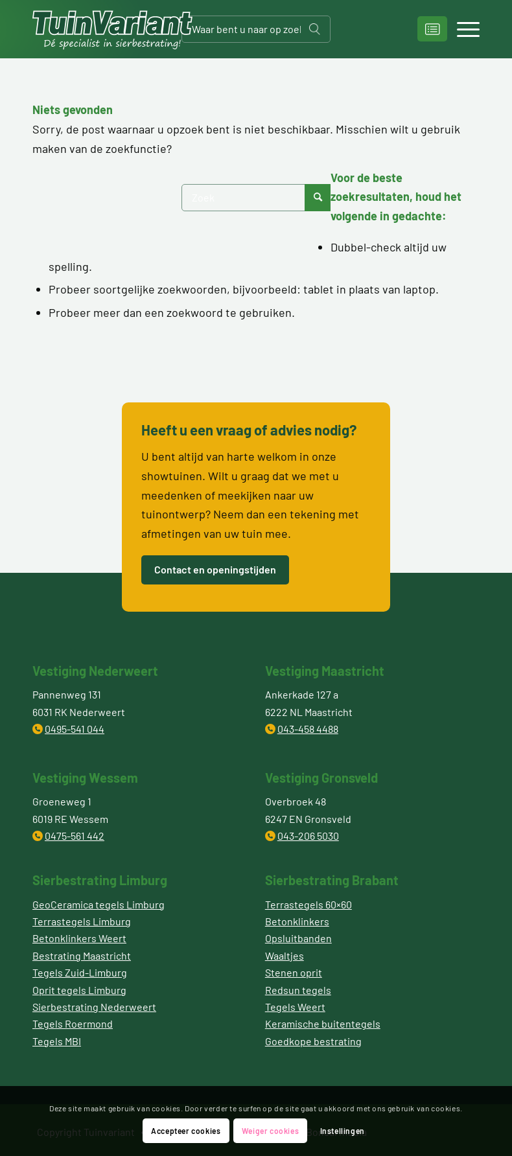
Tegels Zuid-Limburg (79, 972)
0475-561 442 (74, 835)
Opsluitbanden (298, 938)
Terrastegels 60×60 (308, 904)
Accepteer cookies (185, 1130)
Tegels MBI (56, 1041)
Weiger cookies (270, 1130)
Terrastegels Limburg (81, 921)
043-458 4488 (307, 728)
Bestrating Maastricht (81, 955)
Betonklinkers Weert (79, 938)
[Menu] (462, 29)
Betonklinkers (297, 921)
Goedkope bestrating (313, 1041)
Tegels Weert (295, 1006)
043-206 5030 (308, 835)
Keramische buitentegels (322, 1023)
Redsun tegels (298, 990)
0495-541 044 (74, 728)
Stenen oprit (293, 972)
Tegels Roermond (72, 1023)
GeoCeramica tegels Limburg (98, 904)
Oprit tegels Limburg (79, 990)
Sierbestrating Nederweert (94, 1006)
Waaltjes (284, 955)
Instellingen (342, 1130)
